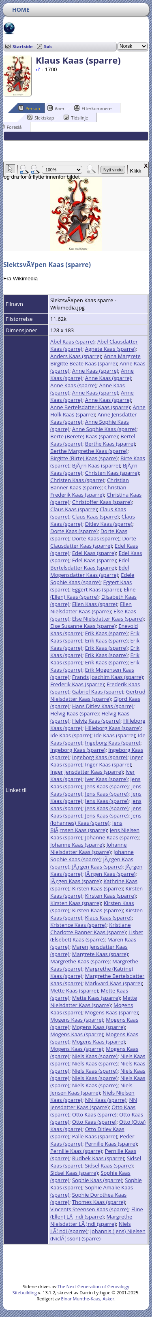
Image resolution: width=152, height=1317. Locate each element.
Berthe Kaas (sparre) (110, 443)
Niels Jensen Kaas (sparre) (91, 1089)
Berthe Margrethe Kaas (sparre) (88, 451)
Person (29, 108)
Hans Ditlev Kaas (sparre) (102, 706)
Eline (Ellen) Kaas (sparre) (93, 593)
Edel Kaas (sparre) (94, 553)
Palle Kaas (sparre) (94, 1136)
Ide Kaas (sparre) (70, 735)
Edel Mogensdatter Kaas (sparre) (89, 571)
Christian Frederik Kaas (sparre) (88, 491)
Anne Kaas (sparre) (95, 370)
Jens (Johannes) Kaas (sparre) (95, 819)
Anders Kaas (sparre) (75, 356)
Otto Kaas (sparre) (94, 1114)
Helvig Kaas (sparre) (74, 713)
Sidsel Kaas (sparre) (109, 1165)
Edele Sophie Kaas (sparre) (92, 578)
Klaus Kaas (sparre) (108, 917)
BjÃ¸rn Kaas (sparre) (96, 465)
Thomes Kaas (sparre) (98, 1202)
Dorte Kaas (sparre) (74, 531)
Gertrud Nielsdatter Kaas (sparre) (98, 695)
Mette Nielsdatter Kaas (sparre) (93, 1001)
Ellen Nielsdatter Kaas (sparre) (91, 607)
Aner (55, 108)
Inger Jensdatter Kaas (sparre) (86, 771)
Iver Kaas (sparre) (106, 779)
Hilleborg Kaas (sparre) (113, 728)
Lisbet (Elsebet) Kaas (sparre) (96, 936)
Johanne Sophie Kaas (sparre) (92, 855)
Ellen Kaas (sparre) (94, 604)
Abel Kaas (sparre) (72, 341)
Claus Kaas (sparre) (73, 509)
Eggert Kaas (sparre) (96, 589)
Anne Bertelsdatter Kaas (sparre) (90, 407)
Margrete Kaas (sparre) (100, 954)
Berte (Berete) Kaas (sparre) (84, 436)
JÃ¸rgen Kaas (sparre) (97, 866)
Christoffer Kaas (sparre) (102, 502)
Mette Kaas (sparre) (74, 990)
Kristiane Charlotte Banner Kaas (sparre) (90, 928)
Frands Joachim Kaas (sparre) (107, 677)
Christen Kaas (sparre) (112, 472)
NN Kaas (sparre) (105, 1100)
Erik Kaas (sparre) (106, 633)
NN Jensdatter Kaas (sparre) (93, 1103)
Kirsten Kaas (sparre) (97, 888)
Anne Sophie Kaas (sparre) (104, 429)
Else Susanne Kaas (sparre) (83, 626)
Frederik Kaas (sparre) (77, 684)
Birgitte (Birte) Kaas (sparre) (84, 458)
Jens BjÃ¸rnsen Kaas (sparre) (86, 826)
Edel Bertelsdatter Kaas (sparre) (89, 564)
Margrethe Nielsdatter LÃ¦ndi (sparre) (91, 1220)
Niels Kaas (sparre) (95, 1056)
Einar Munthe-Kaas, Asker (87, 1299)
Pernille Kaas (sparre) (111, 1143)
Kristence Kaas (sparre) (78, 925)
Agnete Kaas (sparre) (110, 348)
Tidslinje (76, 117)
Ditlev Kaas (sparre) (109, 523)
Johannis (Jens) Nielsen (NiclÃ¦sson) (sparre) (98, 1234)
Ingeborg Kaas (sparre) (112, 742)
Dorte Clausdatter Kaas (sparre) (93, 542)
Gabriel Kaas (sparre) (97, 691)
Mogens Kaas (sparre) (111, 1012)
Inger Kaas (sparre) (108, 764)
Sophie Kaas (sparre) (97, 1180)
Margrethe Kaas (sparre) (79, 961)
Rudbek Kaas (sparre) (98, 1158)
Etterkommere (92, 108)
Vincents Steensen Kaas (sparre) (89, 1209)
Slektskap (40, 117)
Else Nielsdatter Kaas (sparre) (108, 618)
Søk (48, 46)
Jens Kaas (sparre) (106, 786)
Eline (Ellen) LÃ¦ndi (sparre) (96, 1213)
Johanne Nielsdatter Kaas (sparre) (88, 848)
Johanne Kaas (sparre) (112, 837)
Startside (23, 46)
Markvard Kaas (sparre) (113, 983)
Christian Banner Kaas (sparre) (89, 483)
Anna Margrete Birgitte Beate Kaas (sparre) (95, 359)
